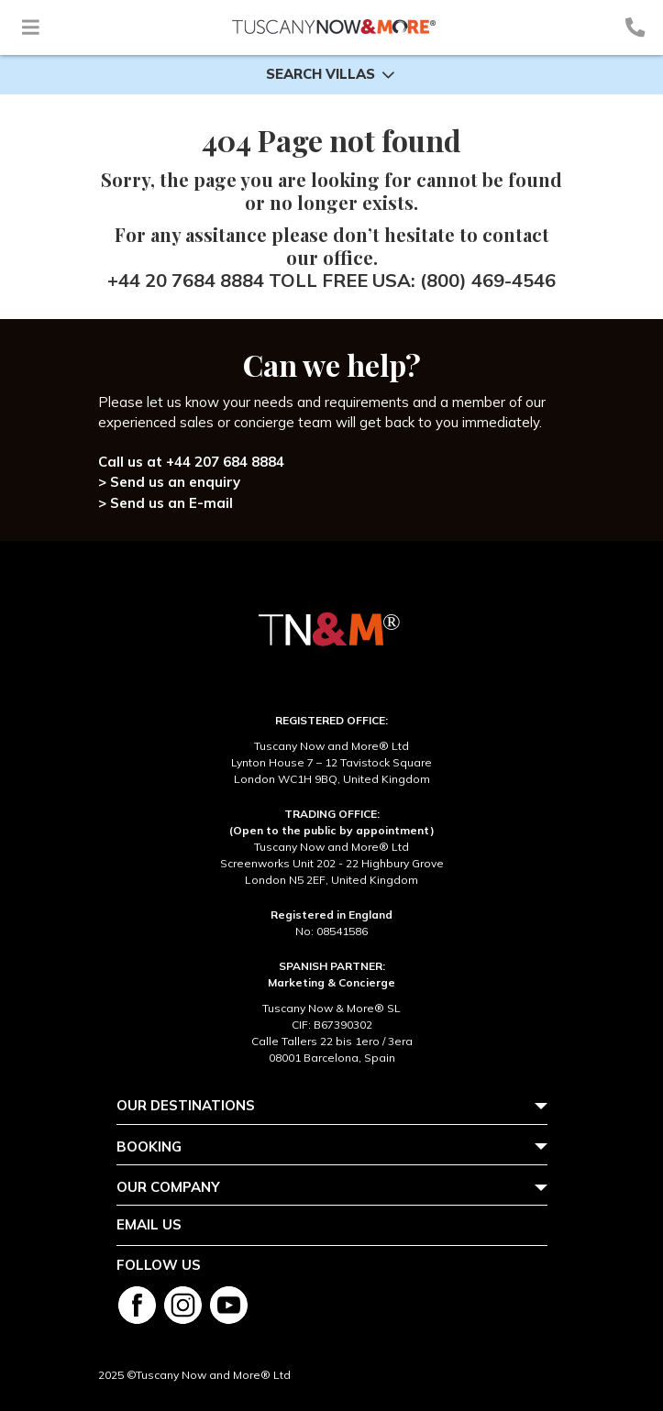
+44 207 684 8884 (225, 461)
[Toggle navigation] (30, 27)
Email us (149, 1224)
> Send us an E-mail (165, 503)
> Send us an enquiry (169, 482)
